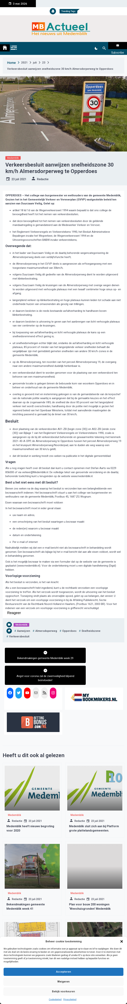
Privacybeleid (69, 999)
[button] (121, 941)
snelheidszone (91, 626)
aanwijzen (23, 626)
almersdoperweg (46, 626)
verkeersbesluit (19, 632)
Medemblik (13, 153)
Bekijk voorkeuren (63, 991)
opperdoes (69, 626)
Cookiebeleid (55, 999)
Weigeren (63, 981)
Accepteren (63, 971)
